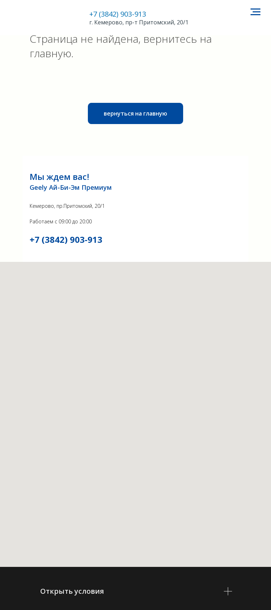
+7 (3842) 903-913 (117, 14)
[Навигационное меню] (255, 12)
